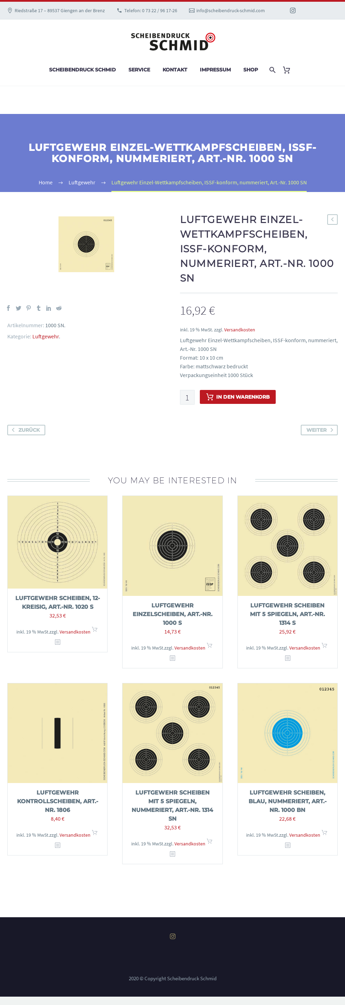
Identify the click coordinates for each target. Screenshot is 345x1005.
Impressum (215, 70)
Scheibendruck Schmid (82, 70)
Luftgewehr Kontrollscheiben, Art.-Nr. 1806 (57, 801)
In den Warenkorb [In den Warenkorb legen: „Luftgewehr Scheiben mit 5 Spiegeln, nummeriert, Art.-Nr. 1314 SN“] (209, 843)
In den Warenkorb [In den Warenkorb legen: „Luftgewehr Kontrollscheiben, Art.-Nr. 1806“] (94, 834)
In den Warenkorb (238, 397)
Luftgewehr (45, 336)
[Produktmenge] (187, 397)
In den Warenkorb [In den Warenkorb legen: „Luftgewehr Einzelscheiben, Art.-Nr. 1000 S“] (209, 647)
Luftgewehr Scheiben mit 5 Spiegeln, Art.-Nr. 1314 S (287, 614)
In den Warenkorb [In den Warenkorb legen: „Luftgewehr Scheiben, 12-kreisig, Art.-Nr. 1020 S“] (94, 631)
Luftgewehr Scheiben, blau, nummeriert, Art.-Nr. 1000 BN (288, 801)
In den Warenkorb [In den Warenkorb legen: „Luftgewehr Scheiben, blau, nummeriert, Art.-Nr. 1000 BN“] (324, 834)
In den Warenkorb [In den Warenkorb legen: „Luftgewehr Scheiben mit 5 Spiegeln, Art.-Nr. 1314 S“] (324, 647)
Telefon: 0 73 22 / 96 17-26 (150, 10)
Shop (250, 70)
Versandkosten (239, 330)
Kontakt (175, 70)
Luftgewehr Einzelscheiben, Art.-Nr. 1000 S (172, 614)
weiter (321, 430)
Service (139, 70)
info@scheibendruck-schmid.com (230, 10)
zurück (24, 430)
